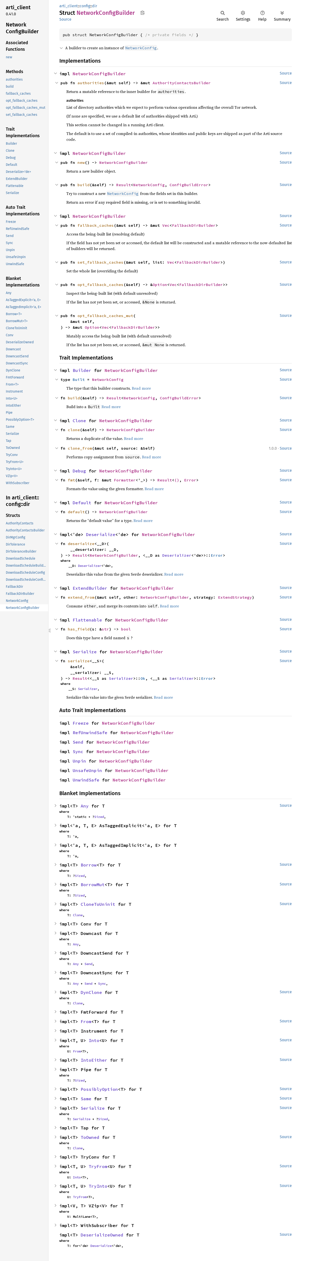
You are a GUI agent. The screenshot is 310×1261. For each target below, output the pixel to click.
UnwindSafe (86, 780)
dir (94, 6)
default (76, 511)
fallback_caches (96, 225)
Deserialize (100, 534)
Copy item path (143, 12)
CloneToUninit (98, 904)
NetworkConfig (149, 184)
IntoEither (94, 1060)
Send (78, 742)
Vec (166, 225)
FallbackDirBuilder (194, 225)
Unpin (79, 761)
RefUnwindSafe (90, 732)
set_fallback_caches (101, 262)
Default (82, 502)
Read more (141, 388)
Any (85, 806)
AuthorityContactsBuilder (182, 82)
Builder (82, 370)
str (105, 629)
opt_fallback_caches (101, 284)
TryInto (98, 1186)
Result (123, 184)
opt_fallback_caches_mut (105, 315)
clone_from (80, 448)
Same (86, 1098)
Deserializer (176, 555)
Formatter (125, 480)
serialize (79, 660)
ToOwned (90, 1137)
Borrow (89, 865)
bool (126, 629)
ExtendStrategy (235, 597)
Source (65, 19)
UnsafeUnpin (87, 770)
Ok (142, 678)
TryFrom (98, 1166)
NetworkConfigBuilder (99, 73)
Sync (78, 751)
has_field (79, 629)
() (176, 480)
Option (160, 284)
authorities (91, 82)
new (81, 162)
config (85, 6)
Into (94, 1040)
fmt (71, 480)
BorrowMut (93, 884)
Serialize (85, 652)
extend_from (81, 597)
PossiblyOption (99, 1089)
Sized (99, 817)
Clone (79, 420)
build (84, 184)
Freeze (81, 723)
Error (190, 480)
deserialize (81, 543)
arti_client (68, 6)
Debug (79, 471)
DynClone (91, 992)
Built (79, 379)
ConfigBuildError (189, 184)
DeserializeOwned (102, 1235)
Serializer (121, 678)
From (86, 1021)
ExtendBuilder (90, 588)
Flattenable (87, 620)
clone (74, 429)
